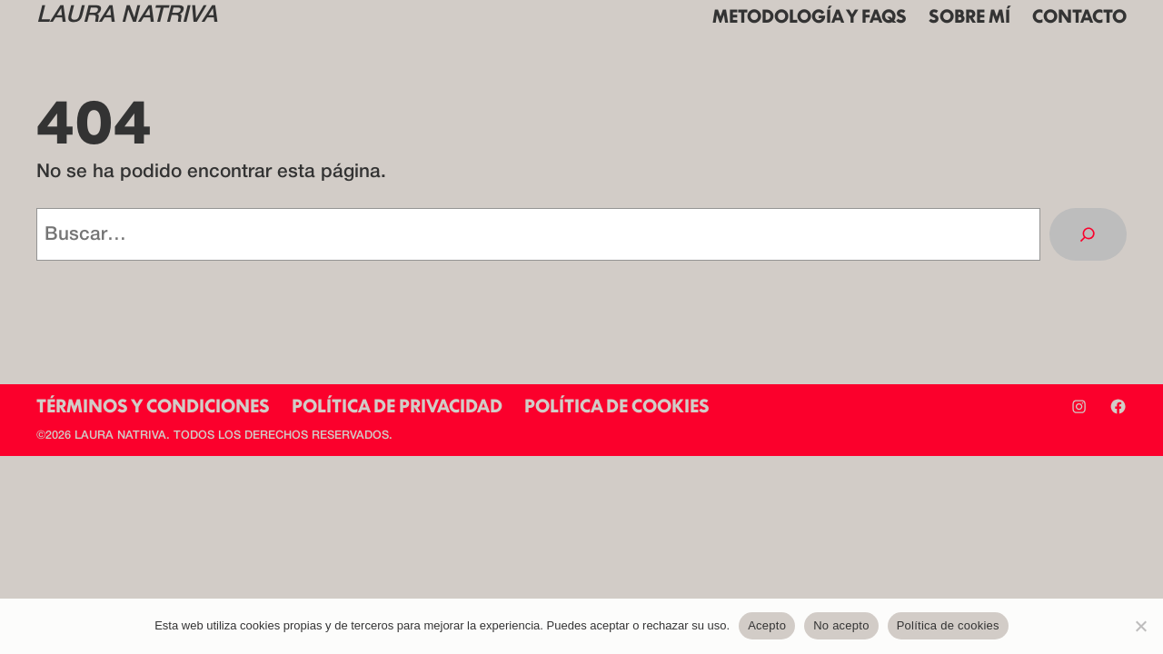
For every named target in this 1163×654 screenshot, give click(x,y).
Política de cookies (948, 625)
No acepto (841, 625)
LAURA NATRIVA (126, 15)
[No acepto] (1140, 626)
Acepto (767, 625)
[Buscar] (1088, 234)
